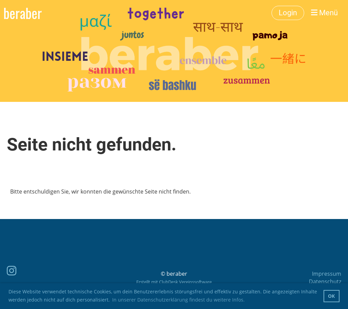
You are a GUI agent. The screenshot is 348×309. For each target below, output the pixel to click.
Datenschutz (325, 281)
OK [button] (331, 296)
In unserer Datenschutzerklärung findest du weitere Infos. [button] (178, 299)
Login (288, 12)
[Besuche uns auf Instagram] (11, 270)
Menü (324, 12)
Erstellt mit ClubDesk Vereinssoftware (174, 282)
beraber (22, 12)
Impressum (326, 273)
